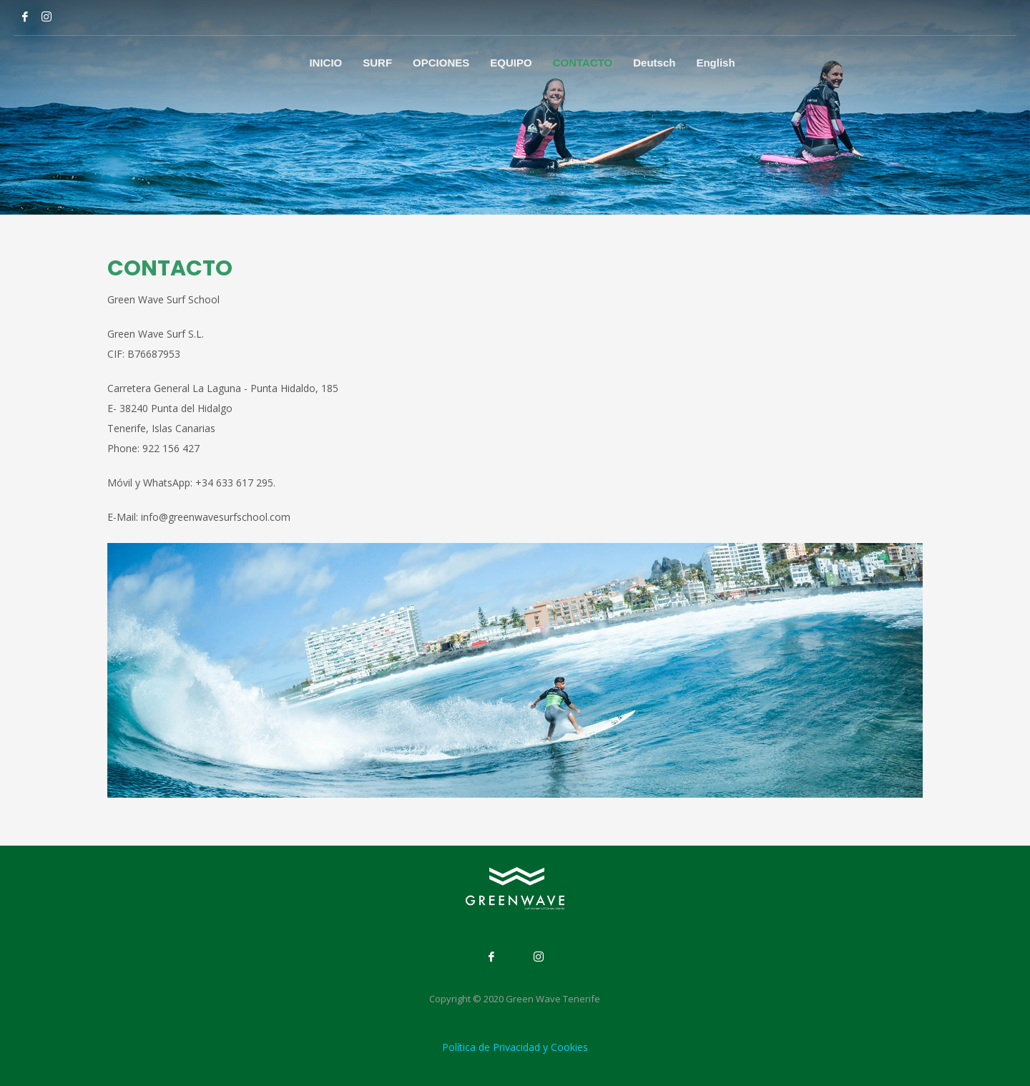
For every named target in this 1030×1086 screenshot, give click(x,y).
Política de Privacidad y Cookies (515, 1047)
